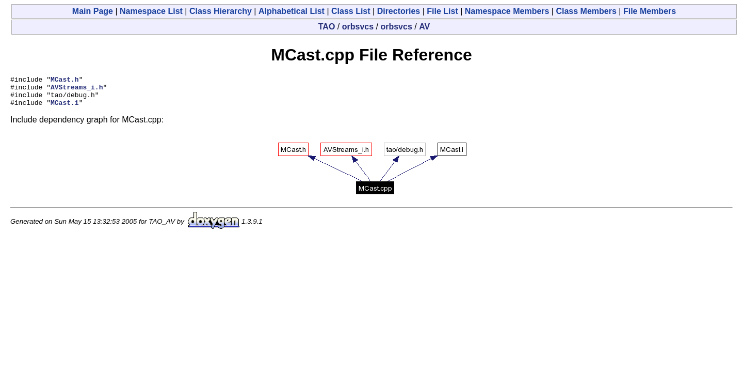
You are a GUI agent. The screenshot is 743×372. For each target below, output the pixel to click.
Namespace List (151, 11)
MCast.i (65, 108)
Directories (399, 11)
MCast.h (65, 80)
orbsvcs (358, 26)
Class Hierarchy (220, 11)
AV (424, 26)
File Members (649, 11)
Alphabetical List (292, 11)
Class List (350, 11)
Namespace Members (507, 11)
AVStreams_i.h (77, 90)
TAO (326, 26)
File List (442, 11)
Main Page (92, 11)
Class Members (586, 11)
